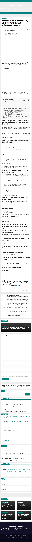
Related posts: (7, 115)
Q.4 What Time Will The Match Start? (10, 113)
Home (1, 537)
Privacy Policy (4, 489)
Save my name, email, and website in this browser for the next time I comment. (15, 376)
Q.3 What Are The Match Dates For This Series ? (11, 112)
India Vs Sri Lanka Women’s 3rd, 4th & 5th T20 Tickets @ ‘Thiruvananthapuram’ (15, 23)
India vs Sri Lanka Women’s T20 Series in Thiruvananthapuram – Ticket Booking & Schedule (16, 101)
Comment (4, 340)
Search (2, 391)
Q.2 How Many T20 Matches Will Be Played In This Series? (13, 111)
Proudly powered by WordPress (10, 535)
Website (3, 369)
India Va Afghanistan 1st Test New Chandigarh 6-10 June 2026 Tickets (14, 411)
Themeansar (24, 535)
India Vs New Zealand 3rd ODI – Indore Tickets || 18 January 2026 (18, 476)
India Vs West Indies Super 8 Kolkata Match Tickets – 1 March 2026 (18, 416)
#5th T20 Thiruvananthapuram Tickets (11, 30)
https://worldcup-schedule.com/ (16, 267)
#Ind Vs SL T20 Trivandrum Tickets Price (12, 33)
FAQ (3, 109)
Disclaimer (3, 484)
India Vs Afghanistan (5, 502)
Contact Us (4, 482)
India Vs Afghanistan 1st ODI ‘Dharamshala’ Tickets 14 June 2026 (13, 409)
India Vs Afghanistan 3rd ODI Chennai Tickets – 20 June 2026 (12, 404)
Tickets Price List (6, 106)
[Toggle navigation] (30, 13)
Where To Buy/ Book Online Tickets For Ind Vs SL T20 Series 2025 (13, 107)
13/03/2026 (20, 506)
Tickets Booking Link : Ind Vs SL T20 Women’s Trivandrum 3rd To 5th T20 (14, 108)
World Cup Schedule (16, 5)
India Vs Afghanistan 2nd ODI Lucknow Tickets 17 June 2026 (12, 406)
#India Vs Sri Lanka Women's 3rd (10, 34)
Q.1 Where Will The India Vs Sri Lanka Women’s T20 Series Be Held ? (14, 110)
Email (3, 364)
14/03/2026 (5, 506)
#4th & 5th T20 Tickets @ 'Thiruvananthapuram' (21, 29)
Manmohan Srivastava (9, 28)
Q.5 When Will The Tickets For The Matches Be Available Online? (14, 114)
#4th (12, 29)
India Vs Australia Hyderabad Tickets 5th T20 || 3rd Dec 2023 (17, 427)
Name (3, 358)
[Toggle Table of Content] (28, 99)
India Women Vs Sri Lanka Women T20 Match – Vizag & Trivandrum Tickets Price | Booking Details (16, 117)
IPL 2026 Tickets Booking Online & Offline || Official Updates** (19, 537)
